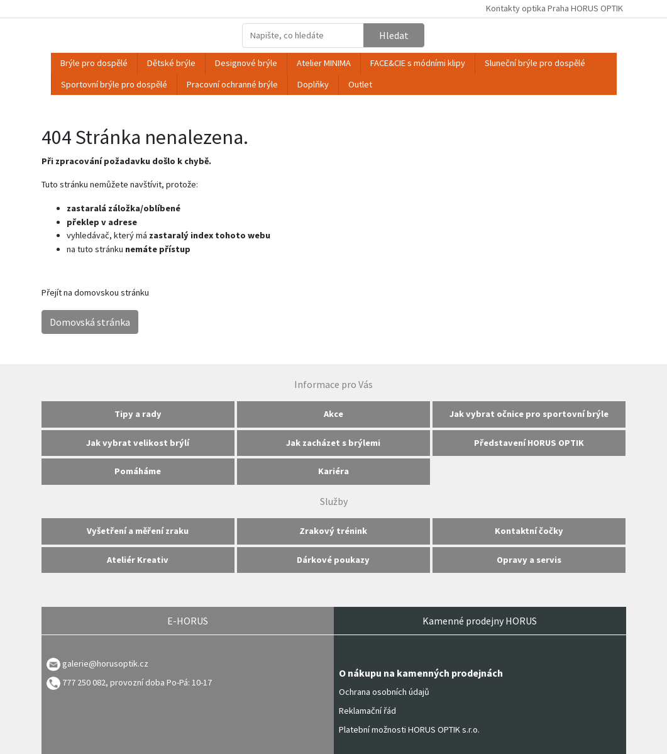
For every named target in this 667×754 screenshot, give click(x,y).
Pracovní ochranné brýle (232, 84)
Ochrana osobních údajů (384, 691)
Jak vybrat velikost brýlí (137, 442)
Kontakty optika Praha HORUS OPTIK (554, 8)
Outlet (360, 84)
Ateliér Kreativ (137, 559)
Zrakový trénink (333, 530)
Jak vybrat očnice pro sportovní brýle (529, 413)
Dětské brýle (171, 63)
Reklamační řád (367, 710)
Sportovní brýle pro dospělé (114, 84)
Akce (333, 413)
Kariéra (333, 471)
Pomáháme (137, 471)
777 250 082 (76, 682)
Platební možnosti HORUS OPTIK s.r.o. (409, 729)
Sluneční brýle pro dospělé (535, 63)
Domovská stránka (90, 322)
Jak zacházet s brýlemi (333, 442)
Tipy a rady (138, 413)
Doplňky (313, 84)
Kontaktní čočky (529, 530)
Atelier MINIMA (324, 63)
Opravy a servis (529, 559)
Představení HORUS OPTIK (529, 442)
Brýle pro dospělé (94, 63)
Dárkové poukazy (333, 559)
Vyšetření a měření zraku (138, 530)
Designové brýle (246, 63)
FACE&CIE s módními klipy (417, 63)
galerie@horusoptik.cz (105, 663)
